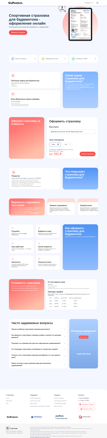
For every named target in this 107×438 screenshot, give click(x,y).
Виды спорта (33, 403)
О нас (7, 398)
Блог (7, 403)
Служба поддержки (35, 398)
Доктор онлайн (58, 406)
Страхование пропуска (60, 400)
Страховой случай (35, 400)
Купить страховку (87, 153)
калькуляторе (69, 293)
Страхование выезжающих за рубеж (40, 406)
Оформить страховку (18, 32)
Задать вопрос (83, 336)
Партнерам (9, 400)
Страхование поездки (60, 403)
